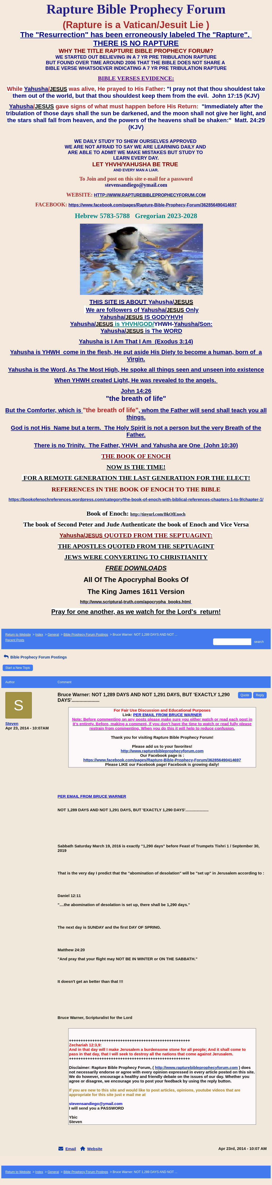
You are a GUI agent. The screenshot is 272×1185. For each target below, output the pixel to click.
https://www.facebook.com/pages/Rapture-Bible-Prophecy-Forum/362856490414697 (162, 760)
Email (70, 1148)
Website (94, 1148)
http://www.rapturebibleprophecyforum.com (162, 751)
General (53, 634)
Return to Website (18, 634)
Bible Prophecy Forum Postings (85, 634)
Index (39, 634)
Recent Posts (14, 640)
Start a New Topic (17, 668)
